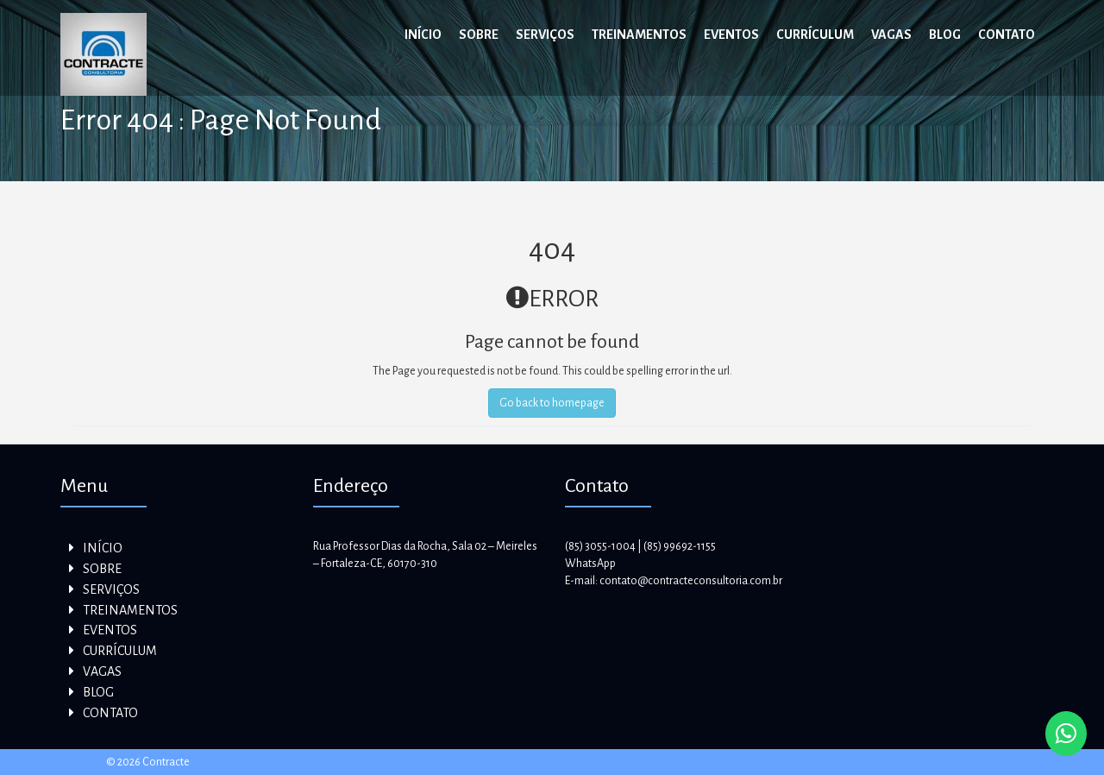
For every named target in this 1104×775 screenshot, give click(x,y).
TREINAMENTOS (639, 34)
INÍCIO (423, 34)
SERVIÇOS (545, 34)
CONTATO (1006, 34)
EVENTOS (731, 34)
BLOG (945, 34)
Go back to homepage (552, 403)
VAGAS (891, 34)
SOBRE (479, 34)
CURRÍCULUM (815, 34)
